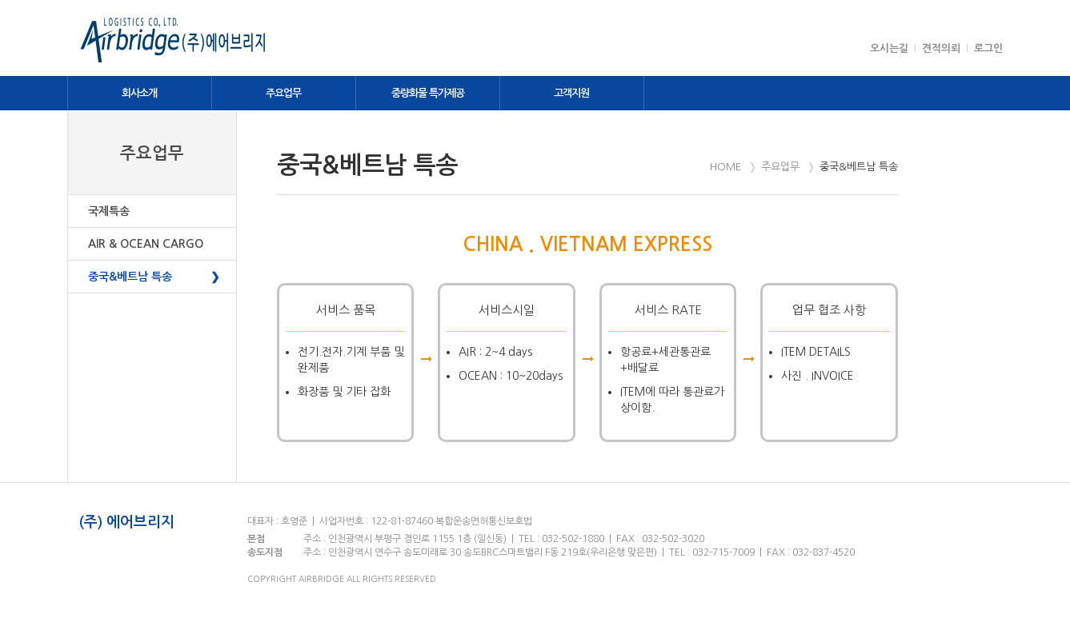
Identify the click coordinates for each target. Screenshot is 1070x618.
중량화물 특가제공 (427, 93)
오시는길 (889, 48)
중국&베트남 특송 (130, 276)
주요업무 (283, 93)
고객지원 (571, 93)
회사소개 (139, 93)
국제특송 (109, 211)
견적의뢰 (941, 48)
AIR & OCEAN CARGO (145, 243)
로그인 (988, 48)
